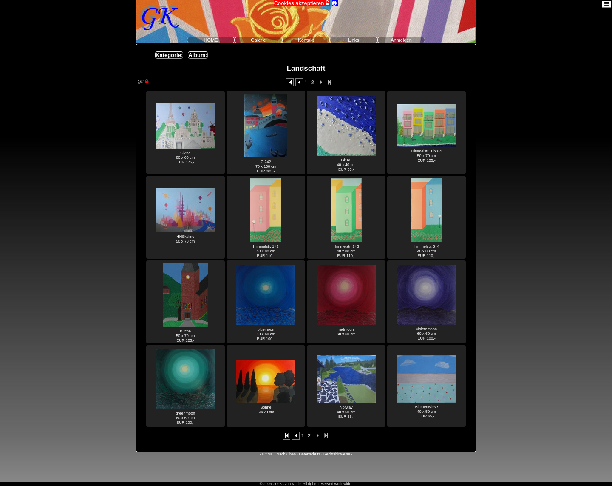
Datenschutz (309, 454)
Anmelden (401, 40)
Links (353, 40)
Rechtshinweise (336, 454)
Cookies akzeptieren (302, 3)
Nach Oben (286, 454)
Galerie (258, 40)
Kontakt (306, 40)
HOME (211, 40)
